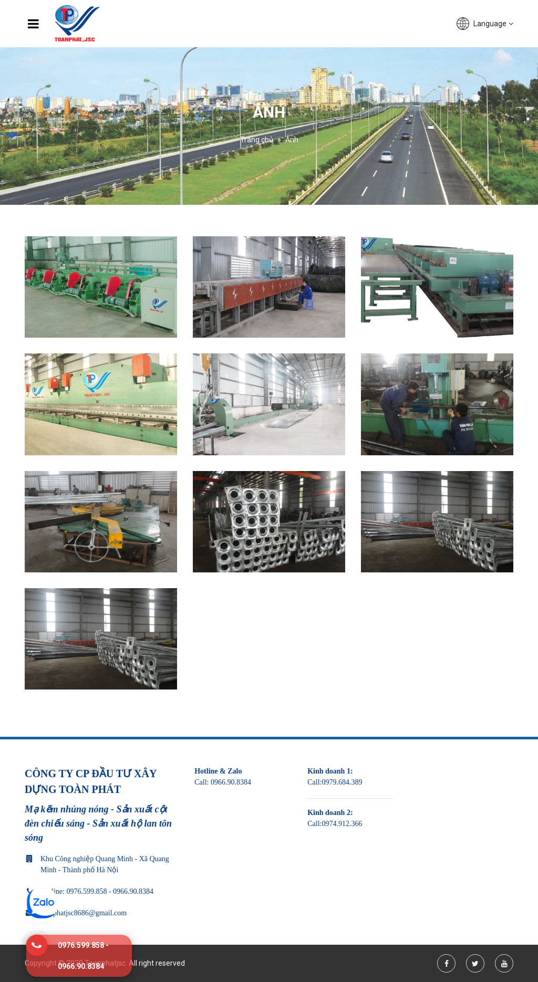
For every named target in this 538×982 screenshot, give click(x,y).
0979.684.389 (342, 782)
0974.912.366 (342, 824)
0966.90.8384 (231, 782)
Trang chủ (256, 139)
